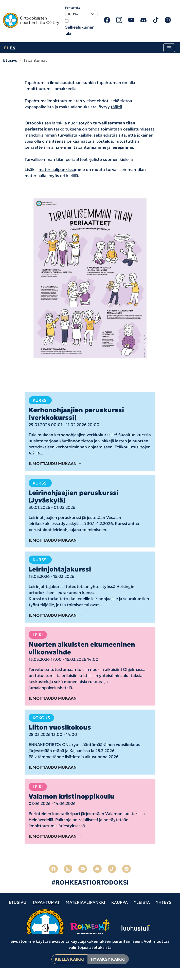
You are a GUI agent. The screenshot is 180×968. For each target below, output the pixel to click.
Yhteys (163, 902)
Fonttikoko (72, 7)
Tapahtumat (46, 902)
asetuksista (100, 947)
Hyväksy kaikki (108, 959)
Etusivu (10, 60)
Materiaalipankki (85, 902)
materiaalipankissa (57, 169)
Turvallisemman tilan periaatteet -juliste (63, 159)
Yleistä (142, 902)
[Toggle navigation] (169, 47)
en (12, 47)
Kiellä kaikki (69, 959)
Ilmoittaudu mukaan (55, 463)
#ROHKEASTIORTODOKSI (90, 882)
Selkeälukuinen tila (80, 30)
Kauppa (119, 902)
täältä (116, 106)
